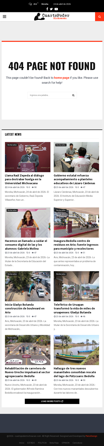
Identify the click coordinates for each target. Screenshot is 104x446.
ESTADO (31, 443)
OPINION (65, 443)
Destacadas (12, 145)
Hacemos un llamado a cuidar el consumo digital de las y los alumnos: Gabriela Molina (26, 245)
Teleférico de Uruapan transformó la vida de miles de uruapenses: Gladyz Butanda (74, 308)
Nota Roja (54, 443)
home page (61, 77)
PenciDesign (91, 436)
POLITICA (42, 443)
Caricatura (77, 443)
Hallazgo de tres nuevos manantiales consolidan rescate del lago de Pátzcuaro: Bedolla (75, 372)
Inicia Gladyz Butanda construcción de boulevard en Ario (24, 308)
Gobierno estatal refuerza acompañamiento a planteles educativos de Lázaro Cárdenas (74, 179)
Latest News (13, 134)
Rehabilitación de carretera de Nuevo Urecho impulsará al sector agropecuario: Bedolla (27, 372)
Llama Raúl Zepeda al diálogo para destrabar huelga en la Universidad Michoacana (24, 179)
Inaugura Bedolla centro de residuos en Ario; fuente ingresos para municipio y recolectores (76, 245)
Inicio (21, 443)
